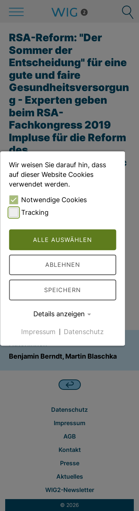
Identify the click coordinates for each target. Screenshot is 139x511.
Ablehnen (62, 265)
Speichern (62, 290)
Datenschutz (84, 331)
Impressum (38, 331)
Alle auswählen (62, 239)
